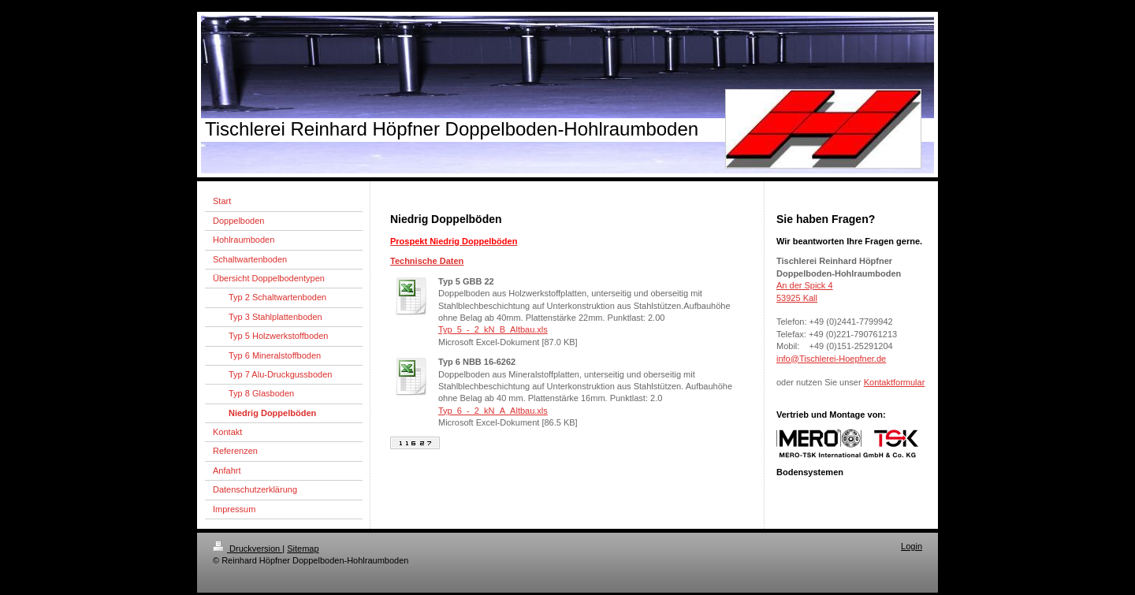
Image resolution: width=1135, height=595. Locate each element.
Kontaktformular (894, 382)
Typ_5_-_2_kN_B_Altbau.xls (493, 329)
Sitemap (302, 548)
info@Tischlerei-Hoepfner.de (831, 358)
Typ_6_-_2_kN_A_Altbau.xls (493, 410)
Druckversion (247, 548)
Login (911, 546)
